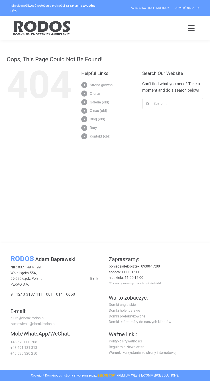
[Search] (147, 103)
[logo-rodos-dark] (42, 22)
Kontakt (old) (100, 136)
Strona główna (101, 85)
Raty (93, 128)
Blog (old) (97, 119)
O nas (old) (98, 111)
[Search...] (172, 103)
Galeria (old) (99, 102)
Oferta (95, 93)
